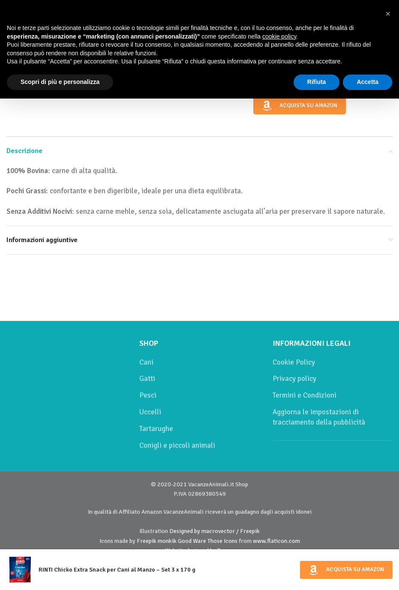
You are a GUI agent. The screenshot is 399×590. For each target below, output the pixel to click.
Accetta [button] (367, 81)
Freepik (146, 541)
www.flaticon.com (276, 541)
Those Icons (222, 541)
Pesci (147, 395)
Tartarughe (156, 428)
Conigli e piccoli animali (177, 445)
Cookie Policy (294, 362)
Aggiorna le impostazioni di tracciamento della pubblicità (319, 417)
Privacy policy (294, 378)
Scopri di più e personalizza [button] (60, 81)
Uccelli (150, 411)
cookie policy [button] (279, 36)
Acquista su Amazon (299, 105)
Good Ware (192, 541)
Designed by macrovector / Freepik (214, 531)
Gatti (147, 378)
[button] (388, 14)
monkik (167, 541)
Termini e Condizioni (304, 395)
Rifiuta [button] (316, 81)
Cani (146, 362)
